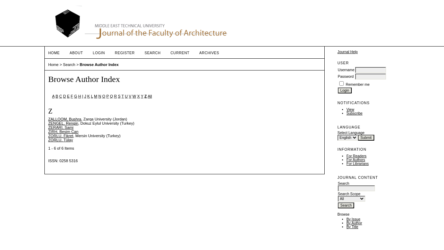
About (76, 53)
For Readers (357, 156)
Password (346, 76)
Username (346, 70)
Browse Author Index (99, 64)
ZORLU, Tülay (60, 140)
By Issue (353, 219)
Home (54, 53)
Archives (209, 53)
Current (180, 53)
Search (153, 53)
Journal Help (348, 52)
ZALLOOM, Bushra (64, 119)
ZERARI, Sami (61, 127)
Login (99, 53)
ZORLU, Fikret (60, 136)
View (350, 109)
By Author (354, 223)
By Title (352, 227)
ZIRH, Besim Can (63, 132)
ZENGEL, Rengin (63, 123)
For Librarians (358, 164)
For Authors (356, 160)
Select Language (351, 133)
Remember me (358, 84)
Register (125, 53)
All (150, 96)
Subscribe (354, 113)
